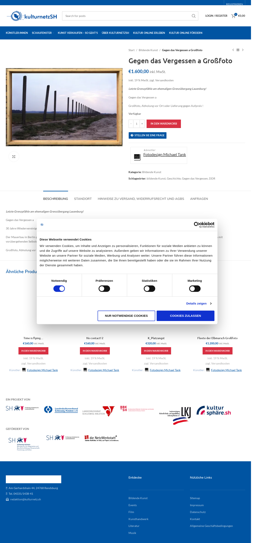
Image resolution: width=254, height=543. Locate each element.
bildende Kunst (156, 178)
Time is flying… (33, 338)
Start (132, 50)
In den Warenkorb (164, 123)
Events (133, 505)
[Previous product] (233, 50)
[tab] (55, 197)
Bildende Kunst (148, 50)
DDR (212, 178)
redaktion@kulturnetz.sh (25, 499)
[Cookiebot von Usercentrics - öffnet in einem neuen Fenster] (199, 245)
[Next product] (242, 50)
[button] (33, 350)
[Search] (130, 16)
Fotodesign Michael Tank (164, 154)
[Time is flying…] (33, 306)
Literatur (134, 526)
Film (131, 512)
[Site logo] (32, 15)
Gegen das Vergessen (195, 178)
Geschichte (174, 178)
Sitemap (195, 498)
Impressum (197, 505)
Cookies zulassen (187, 336)
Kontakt (195, 519)
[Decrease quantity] (131, 124)
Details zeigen (199, 324)
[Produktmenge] (137, 124)
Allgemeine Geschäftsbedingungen (211, 526)
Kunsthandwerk (138, 519)
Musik (132, 533)
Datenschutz (198, 512)
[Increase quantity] (142, 124)
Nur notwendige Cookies (126, 336)
